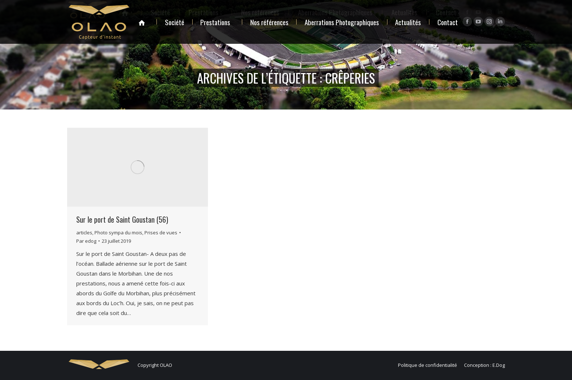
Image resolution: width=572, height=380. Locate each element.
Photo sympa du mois (118, 232)
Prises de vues (160, 232)
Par (86, 241)
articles (84, 232)
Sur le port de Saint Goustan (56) (122, 219)
